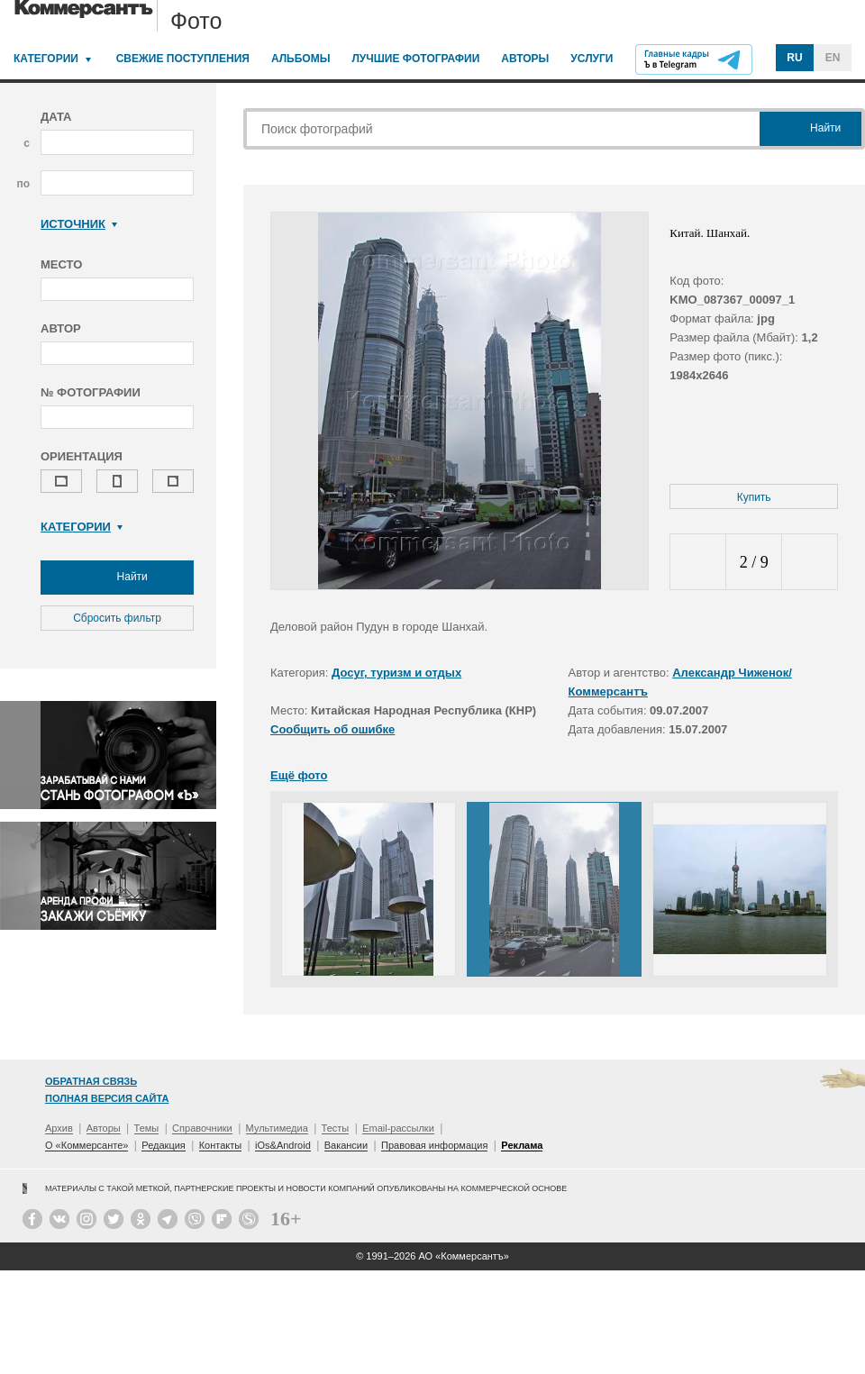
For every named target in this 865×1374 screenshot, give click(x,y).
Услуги (591, 58)
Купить (754, 497)
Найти (117, 577)
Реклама (521, 1145)
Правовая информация (434, 1145)
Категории (46, 58)
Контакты (220, 1145)
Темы (146, 1128)
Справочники (202, 1128)
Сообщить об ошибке (332, 729)
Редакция (163, 1145)
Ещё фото (298, 775)
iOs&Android (283, 1145)
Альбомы (301, 58)
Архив (59, 1128)
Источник (79, 224)
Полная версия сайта (106, 1098)
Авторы (525, 58)
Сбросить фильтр (117, 618)
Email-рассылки (398, 1128)
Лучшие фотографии (415, 58)
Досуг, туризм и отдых (396, 672)
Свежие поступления (183, 58)
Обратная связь (91, 1081)
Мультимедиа (277, 1128)
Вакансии (346, 1145)
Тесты (336, 1128)
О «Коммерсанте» (86, 1145)
